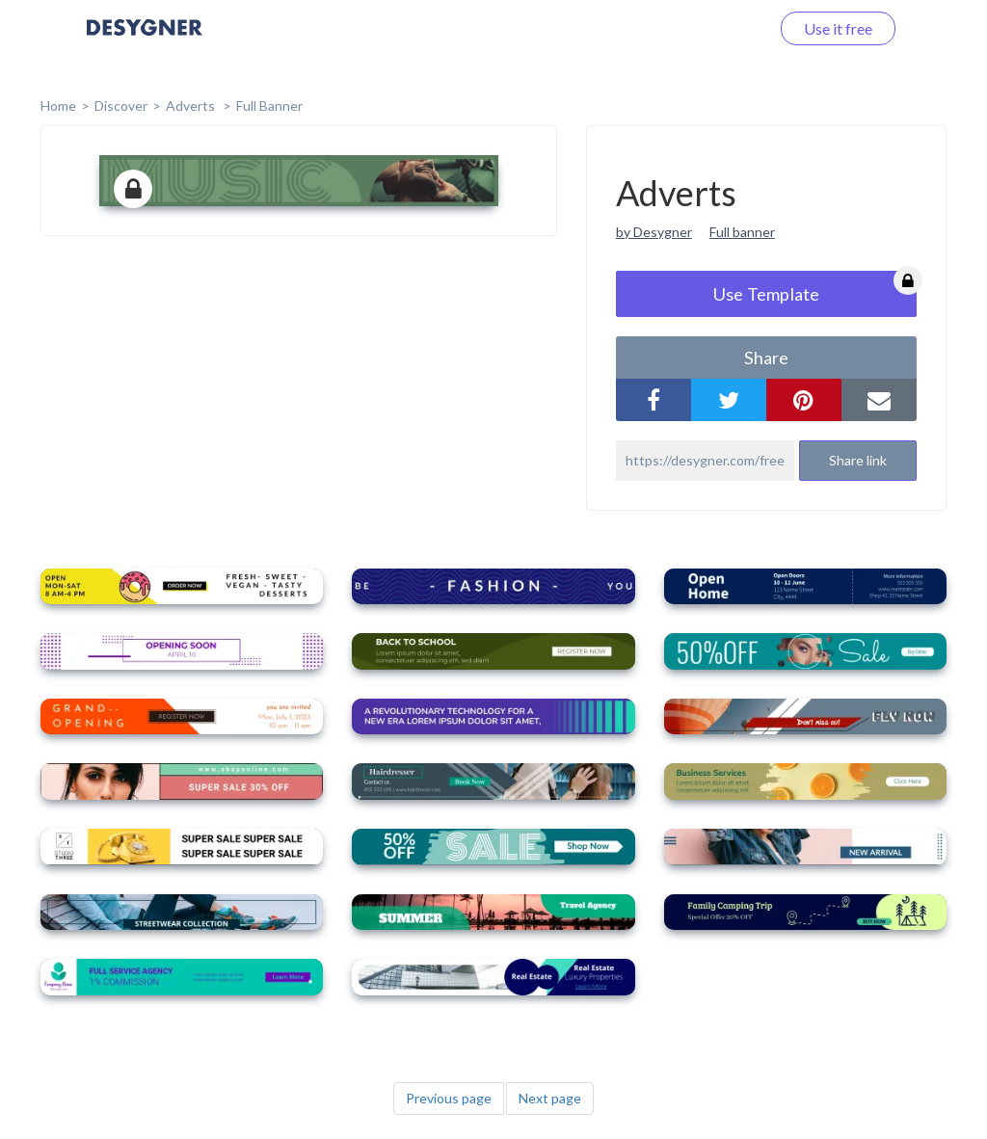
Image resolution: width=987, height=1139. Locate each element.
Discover (120, 105)
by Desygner (654, 232)
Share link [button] (858, 460)
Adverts (192, 105)
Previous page (449, 1098)
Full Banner (269, 105)
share (766, 357)
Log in (724, 28)
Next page (550, 1098)
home (58, 105)
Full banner (742, 232)
